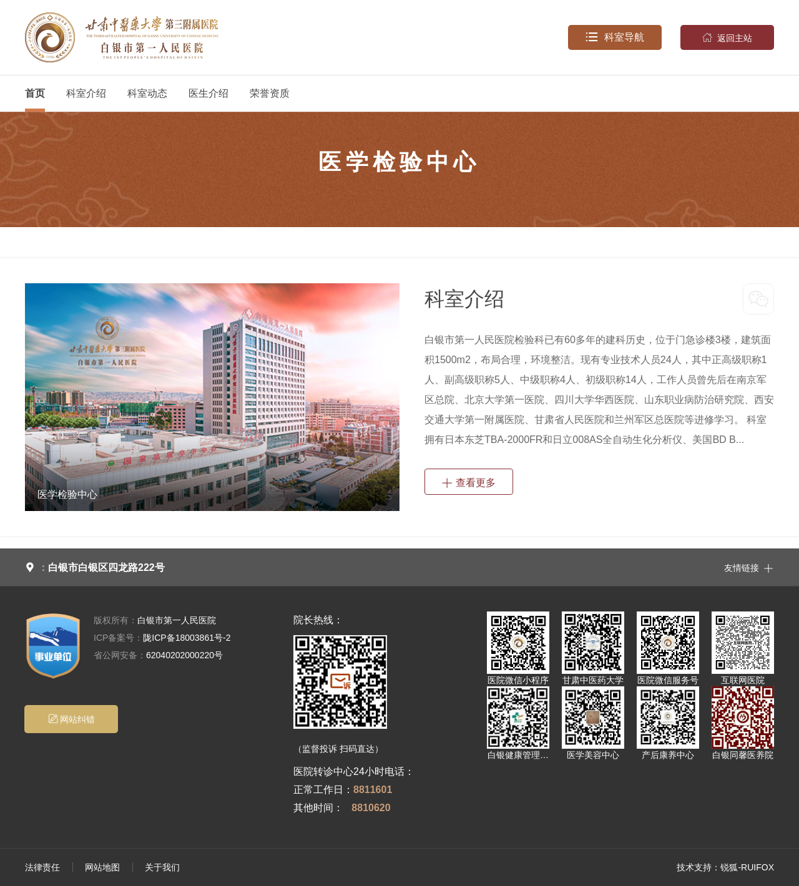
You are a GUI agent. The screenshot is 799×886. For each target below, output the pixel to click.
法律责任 (42, 867)
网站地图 (102, 867)
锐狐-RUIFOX (747, 867)
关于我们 (162, 867)
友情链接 (749, 567)
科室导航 (615, 37)
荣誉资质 (270, 93)
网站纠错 (71, 719)
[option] (211, 397)
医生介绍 (208, 93)
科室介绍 (86, 93)
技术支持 (694, 867)
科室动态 (147, 93)
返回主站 (727, 37)
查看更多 (469, 481)
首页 (35, 93)
